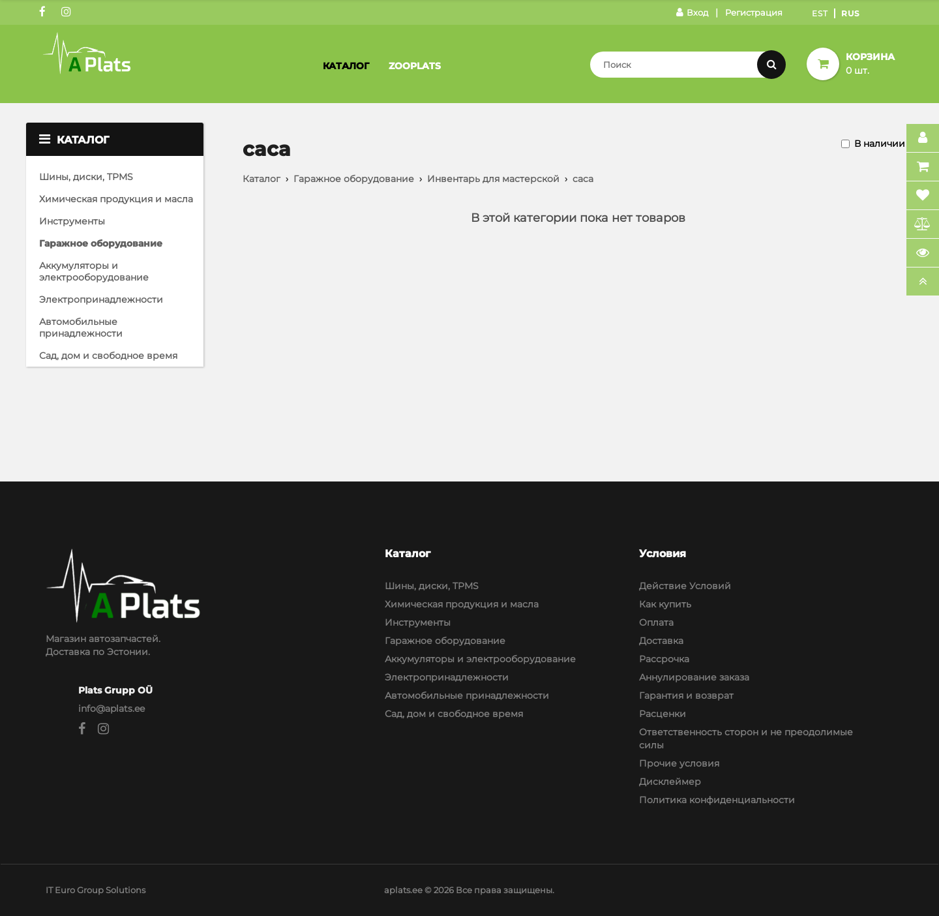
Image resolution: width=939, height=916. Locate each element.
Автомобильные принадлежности (81, 327)
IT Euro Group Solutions (95, 890)
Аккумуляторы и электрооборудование (94, 271)
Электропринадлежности (101, 299)
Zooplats (415, 66)
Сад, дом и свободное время (108, 355)
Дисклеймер (670, 781)
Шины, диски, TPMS (86, 177)
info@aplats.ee (111, 708)
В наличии (879, 143)
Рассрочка (664, 659)
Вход (692, 12)
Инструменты (72, 221)
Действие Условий (685, 586)
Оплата (656, 622)
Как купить (665, 604)
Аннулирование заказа (694, 677)
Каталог (346, 66)
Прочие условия (679, 763)
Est (820, 13)
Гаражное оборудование (100, 243)
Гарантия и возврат (686, 695)
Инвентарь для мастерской (493, 179)
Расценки (662, 714)
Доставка (661, 641)
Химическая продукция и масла (116, 199)
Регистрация (753, 12)
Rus (850, 13)
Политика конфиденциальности (717, 800)
